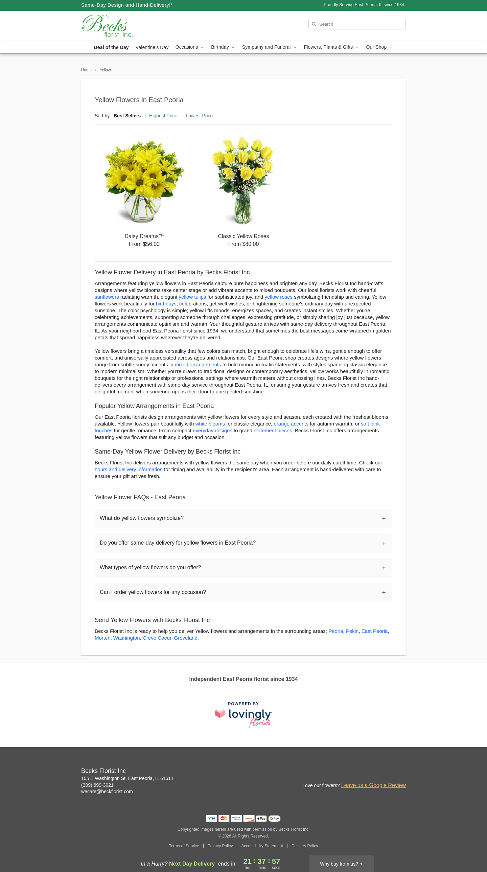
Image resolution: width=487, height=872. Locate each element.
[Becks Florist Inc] (130, 26)
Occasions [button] (190, 47)
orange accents (291, 424)
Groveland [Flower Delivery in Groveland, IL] (186, 638)
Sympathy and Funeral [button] (269, 47)
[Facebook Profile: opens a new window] (386, 771)
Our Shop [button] (379, 47)
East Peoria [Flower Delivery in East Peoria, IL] (375, 631)
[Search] (357, 24)
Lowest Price (199, 115)
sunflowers (107, 297)
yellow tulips (192, 297)
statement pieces (273, 430)
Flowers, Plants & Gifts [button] (332, 47)
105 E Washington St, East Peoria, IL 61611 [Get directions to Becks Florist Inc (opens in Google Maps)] (127, 778)
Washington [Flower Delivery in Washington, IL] (126, 638)
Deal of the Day (111, 47)
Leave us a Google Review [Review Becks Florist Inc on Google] (373, 785)
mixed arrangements (198, 364)
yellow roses (279, 297)
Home (86, 70)
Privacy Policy (220, 846)
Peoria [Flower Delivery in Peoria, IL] (335, 631)
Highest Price (163, 115)
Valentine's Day (152, 47)
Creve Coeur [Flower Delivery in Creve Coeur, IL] (157, 638)
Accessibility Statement (262, 846)
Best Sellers (127, 115)
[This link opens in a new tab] (243, 715)
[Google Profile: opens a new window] (401, 771)
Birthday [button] (223, 47)
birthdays (166, 303)
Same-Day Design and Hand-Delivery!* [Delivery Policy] (127, 5)
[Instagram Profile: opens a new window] (371, 771)
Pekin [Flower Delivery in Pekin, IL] (352, 631)
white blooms (210, 424)
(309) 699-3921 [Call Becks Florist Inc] (97, 785)
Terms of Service (184, 846)
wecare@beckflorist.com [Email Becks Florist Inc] (107, 791)
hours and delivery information (129, 469)
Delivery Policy (305, 846)
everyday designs (212, 430)
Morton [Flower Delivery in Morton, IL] (103, 638)
